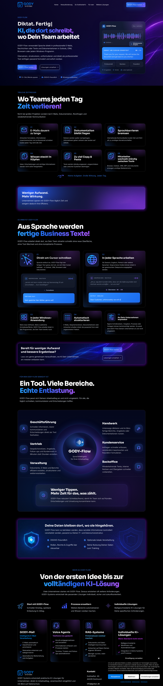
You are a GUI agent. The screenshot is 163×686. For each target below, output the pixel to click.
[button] (159, 658)
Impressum (144, 681)
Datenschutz (136, 681)
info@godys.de (93, 684)
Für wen (91, 5)
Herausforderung (66, 5)
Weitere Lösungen (102, 5)
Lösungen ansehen (48, 67)
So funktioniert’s (80, 5)
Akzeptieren (115, 677)
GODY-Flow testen (134, 5)
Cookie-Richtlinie (125, 681)
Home (56, 5)
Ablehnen (131, 677)
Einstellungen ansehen (150, 677)
